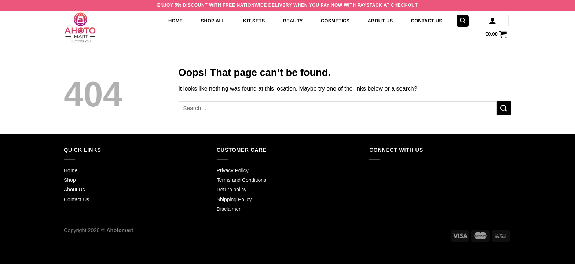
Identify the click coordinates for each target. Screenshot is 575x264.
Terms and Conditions (241, 180)
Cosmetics (335, 20)
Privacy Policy (233, 170)
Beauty (293, 20)
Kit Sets (254, 20)
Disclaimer (229, 209)
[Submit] (504, 108)
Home (175, 20)
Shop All (213, 20)
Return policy (232, 189)
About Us (380, 20)
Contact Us (427, 20)
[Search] (463, 21)
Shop (70, 180)
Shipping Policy (234, 199)
